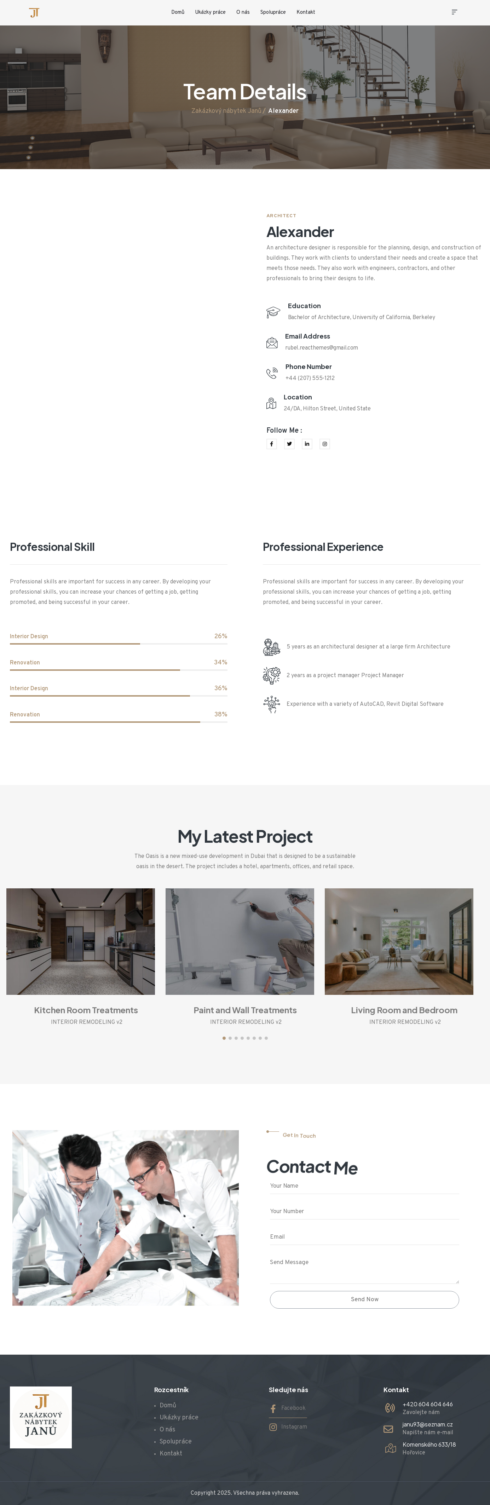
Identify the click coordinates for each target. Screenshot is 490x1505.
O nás (243, 12)
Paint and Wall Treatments (245, 1009)
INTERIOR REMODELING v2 (86, 1022)
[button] (224, 1038)
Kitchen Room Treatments (86, 1009)
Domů (177, 12)
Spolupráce (273, 12)
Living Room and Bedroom (404, 1009)
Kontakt (305, 12)
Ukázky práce (210, 12)
